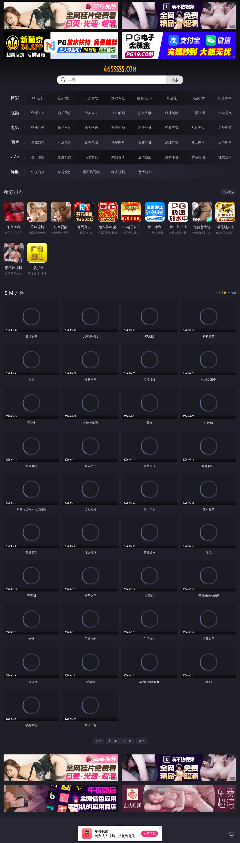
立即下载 (149, 834)
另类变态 (225, 127)
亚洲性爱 (37, 127)
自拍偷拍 (64, 112)
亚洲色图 (64, 142)
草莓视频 (64, 172)
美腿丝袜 (145, 142)
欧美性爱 (118, 127)
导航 (15, 172)
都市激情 (37, 157)
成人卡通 (91, 127)
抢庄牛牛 (225, 98)
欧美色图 (91, 142)
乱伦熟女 (198, 127)
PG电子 (37, 98)
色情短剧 (145, 172)
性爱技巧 (225, 157)
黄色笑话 (198, 157)
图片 (15, 142)
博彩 (15, 98)
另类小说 (171, 157)
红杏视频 (118, 172)
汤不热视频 (91, 172)
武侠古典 (118, 157)
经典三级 (171, 127)
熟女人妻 (145, 112)
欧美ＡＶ (91, 112)
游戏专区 (118, 98)
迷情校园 (145, 157)
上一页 (112, 741)
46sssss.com (120, 69)
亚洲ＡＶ (37, 112)
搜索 (174, 80)
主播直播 (198, 112)
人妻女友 (91, 157)
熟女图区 (198, 142)
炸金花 (172, 98)
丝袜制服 (171, 112)
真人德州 (64, 98)
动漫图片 (118, 142)
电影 (15, 127)
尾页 (141, 741)
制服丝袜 (145, 127)
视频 (15, 113)
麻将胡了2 (144, 98)
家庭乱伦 (64, 157)
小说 (15, 157)
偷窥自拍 (37, 142)
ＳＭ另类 (225, 112)
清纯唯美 (171, 142)
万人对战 (91, 98)
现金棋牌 (198, 98)
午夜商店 (37, 172)
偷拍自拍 (64, 127)
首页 (98, 741)
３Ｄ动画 (118, 112)
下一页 (127, 741)
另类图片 (225, 142)
